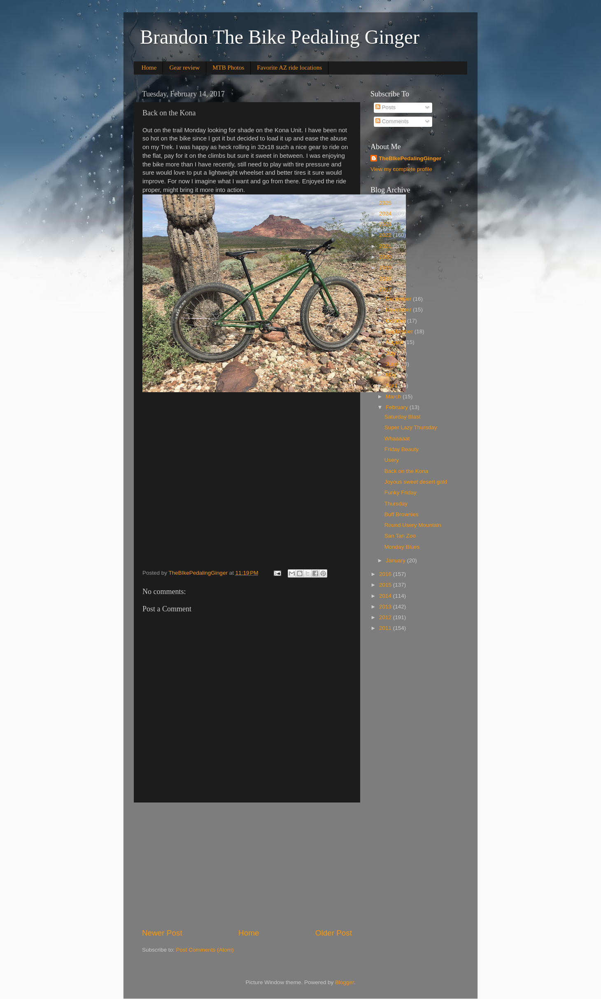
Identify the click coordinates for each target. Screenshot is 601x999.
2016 (386, 574)
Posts (385, 107)
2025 (386, 203)
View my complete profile (401, 169)
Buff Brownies (401, 514)
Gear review (184, 67)
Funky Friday (400, 492)
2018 (386, 279)
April (392, 385)
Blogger (344, 982)
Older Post (333, 933)
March (394, 396)
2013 (386, 607)
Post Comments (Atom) (205, 950)
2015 (386, 585)
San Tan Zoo (400, 536)
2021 (386, 246)
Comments (392, 121)
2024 (386, 214)
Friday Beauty (401, 449)
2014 (386, 596)
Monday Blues (402, 547)
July (391, 353)
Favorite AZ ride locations (289, 67)
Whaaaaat (397, 438)
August (395, 342)
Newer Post (162, 933)
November (399, 309)
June (392, 364)
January (396, 560)
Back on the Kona (406, 471)
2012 (386, 617)
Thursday (396, 504)
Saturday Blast (402, 417)
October (396, 321)
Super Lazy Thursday (410, 427)
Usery (391, 460)
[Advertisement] (247, 865)
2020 (386, 257)
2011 (386, 628)
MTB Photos (228, 67)
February (398, 407)
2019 (386, 267)
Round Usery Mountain (412, 525)
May (392, 375)
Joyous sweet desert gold (415, 482)
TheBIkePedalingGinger (410, 158)
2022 (386, 235)
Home (149, 67)
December (399, 299)
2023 (386, 224)
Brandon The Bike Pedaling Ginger (279, 37)
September (400, 331)
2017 (386, 289)
